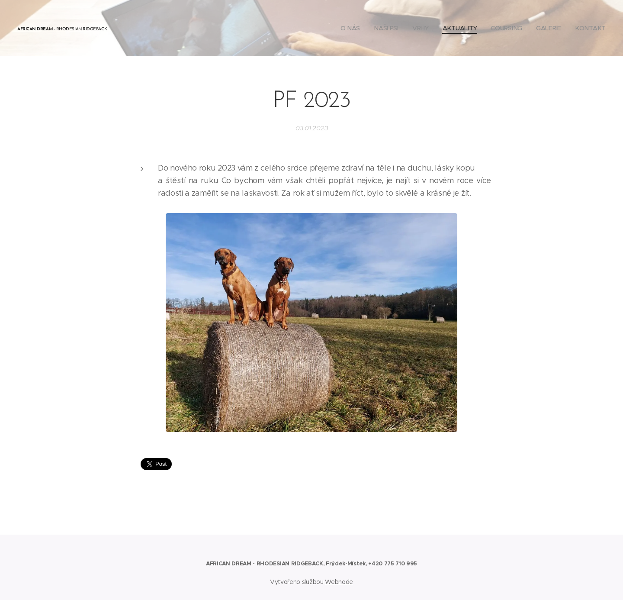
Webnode (339, 582)
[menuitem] (351, 28)
